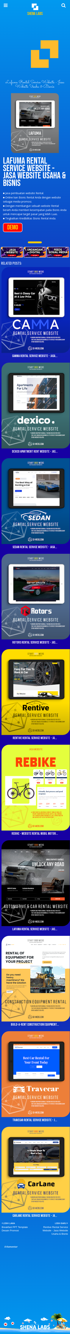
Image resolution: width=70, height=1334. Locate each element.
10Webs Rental (15, 239)
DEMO (12, 227)
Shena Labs (35, 13)
